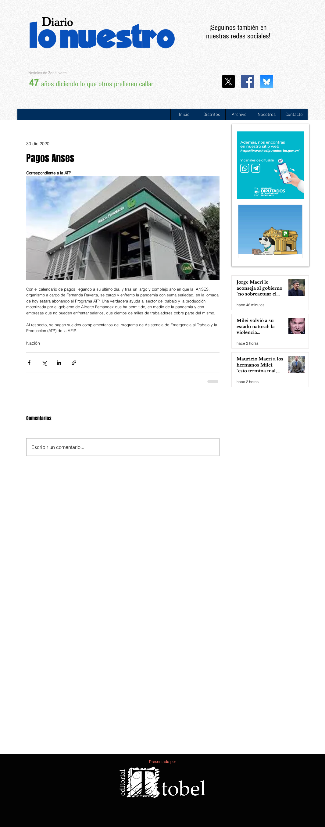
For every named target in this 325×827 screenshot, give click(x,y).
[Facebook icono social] (247, 81)
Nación (33, 343)
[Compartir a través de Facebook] (29, 363)
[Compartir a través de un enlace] (74, 363)
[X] (228, 81)
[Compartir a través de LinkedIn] (59, 363)
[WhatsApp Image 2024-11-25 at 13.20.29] (266, 81)
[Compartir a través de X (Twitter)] (44, 363)
